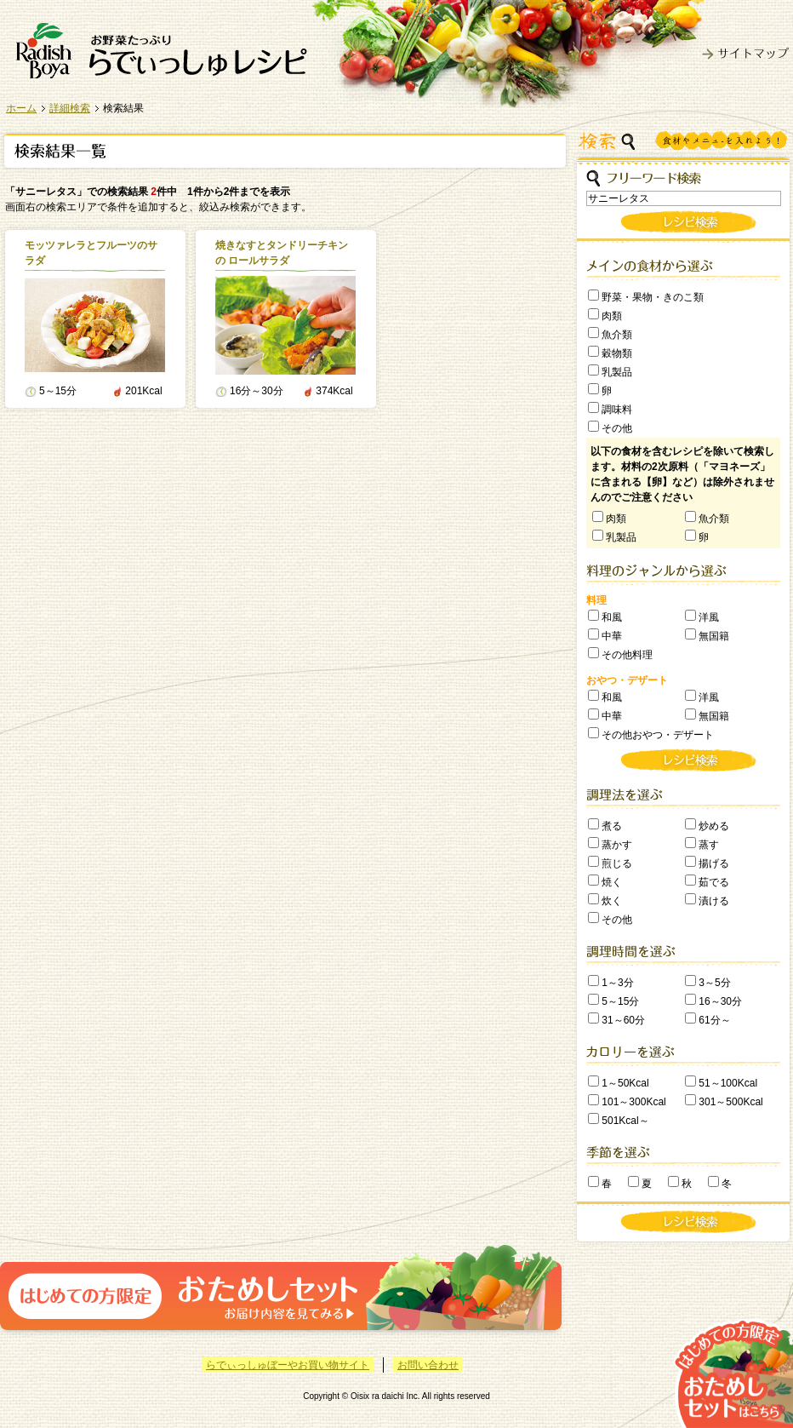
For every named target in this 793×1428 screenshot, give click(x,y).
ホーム (21, 108)
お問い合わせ (428, 1365)
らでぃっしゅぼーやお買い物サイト (287, 1365)
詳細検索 (69, 108)
